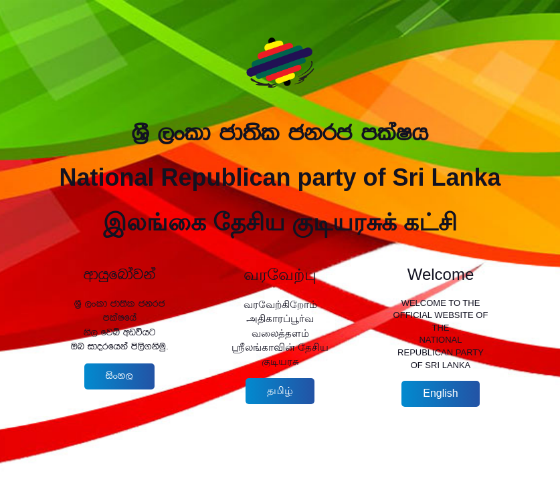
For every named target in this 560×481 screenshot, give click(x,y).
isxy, (119, 375)
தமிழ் (280, 390)
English (440, 393)
